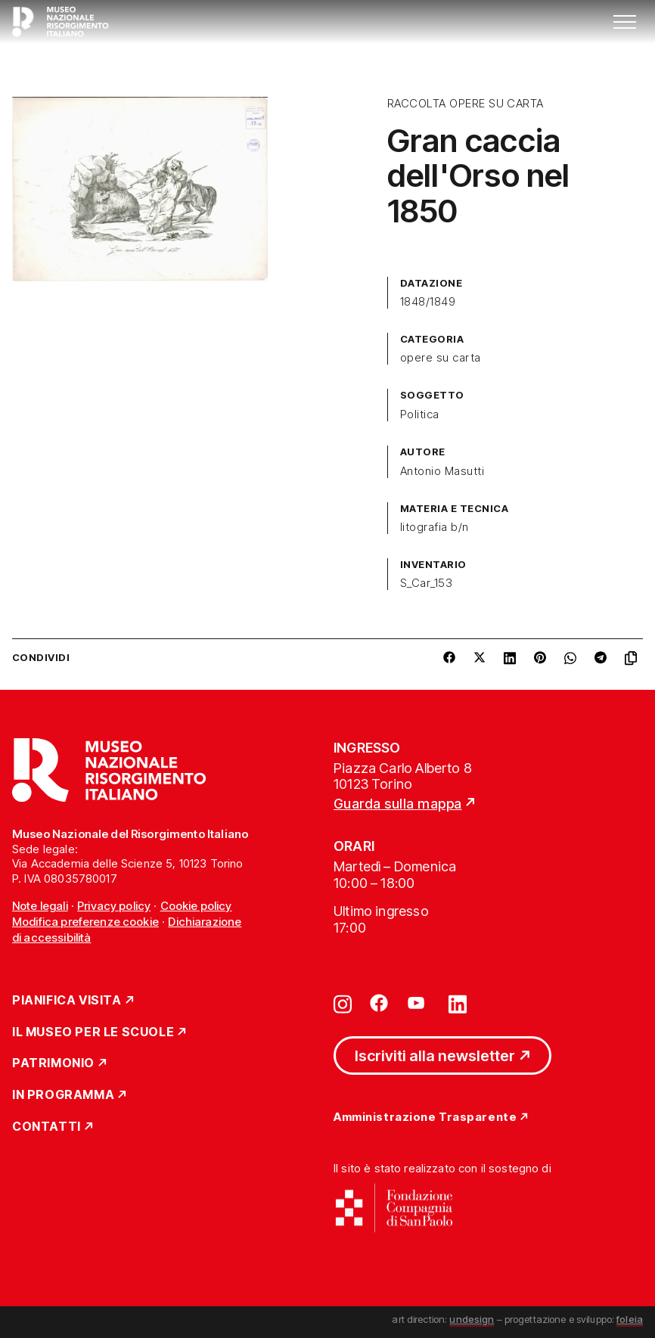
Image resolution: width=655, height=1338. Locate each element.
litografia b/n (434, 527)
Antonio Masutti (442, 471)
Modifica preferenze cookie (85, 921)
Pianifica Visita (67, 1000)
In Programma (63, 1095)
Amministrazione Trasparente (425, 1117)
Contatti (46, 1127)
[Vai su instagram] (343, 1003)
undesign (471, 1319)
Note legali (40, 906)
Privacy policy (114, 906)
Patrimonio (53, 1063)
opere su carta (440, 358)
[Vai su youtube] (418, 1003)
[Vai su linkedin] (458, 1003)
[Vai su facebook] (379, 1003)
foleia (629, 1319)
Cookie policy (196, 906)
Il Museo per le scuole (93, 1032)
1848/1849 (427, 302)
